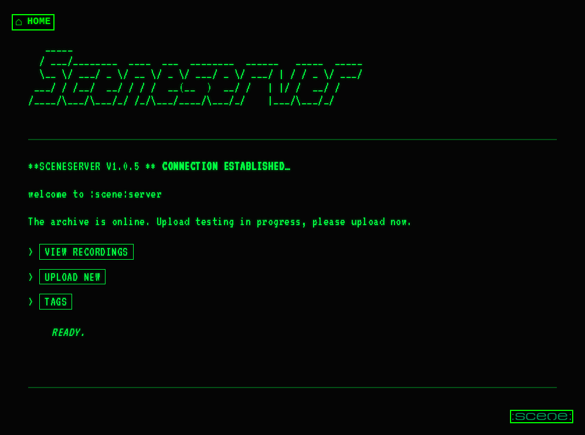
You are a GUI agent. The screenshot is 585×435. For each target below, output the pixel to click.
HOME (33, 22)
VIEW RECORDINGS (86, 251)
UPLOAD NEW (72, 276)
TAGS (56, 301)
